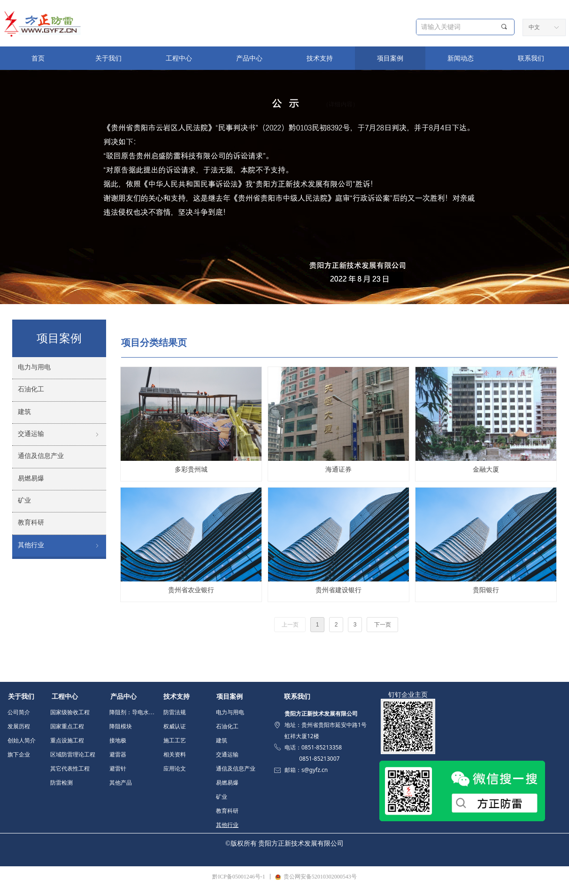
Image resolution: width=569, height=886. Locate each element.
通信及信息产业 (235, 768)
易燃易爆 (227, 782)
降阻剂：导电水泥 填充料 (134, 712)
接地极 (117, 740)
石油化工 (227, 726)
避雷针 (117, 768)
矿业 (221, 797)
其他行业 (227, 825)
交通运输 (227, 754)
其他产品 (120, 782)
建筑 (221, 740)
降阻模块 (120, 726)
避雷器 (117, 754)
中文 (534, 27)
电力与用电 (230, 712)
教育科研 (227, 811)
